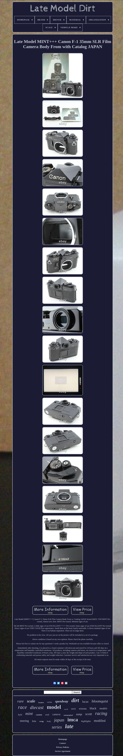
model (54, 707)
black (93, 708)
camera (56, 714)
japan (59, 719)
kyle (20, 714)
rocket (49, 702)
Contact (62, 743)
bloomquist (100, 701)
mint (29, 713)
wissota (83, 708)
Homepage (62, 739)
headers (41, 702)
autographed (68, 715)
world (66, 709)
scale (31, 701)
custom (39, 714)
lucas (85, 701)
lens (34, 721)
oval (47, 714)
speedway (61, 701)
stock (73, 709)
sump (79, 714)
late (69, 726)
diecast (37, 707)
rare (20, 701)
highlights (86, 721)
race (22, 707)
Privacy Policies (62, 747)
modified (99, 720)
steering (24, 720)
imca (72, 719)
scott (88, 714)
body (49, 721)
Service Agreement (62, 751)
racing (101, 713)
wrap (41, 721)
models (103, 708)
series (57, 727)
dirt (75, 700)
